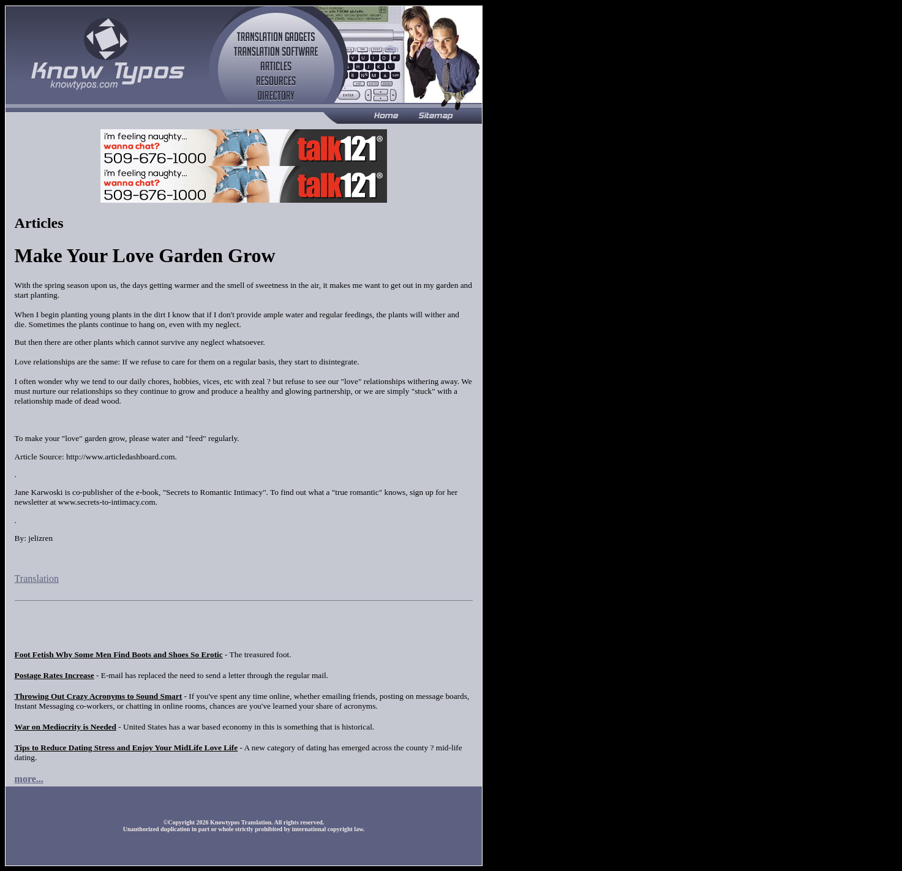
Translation (37, 578)
